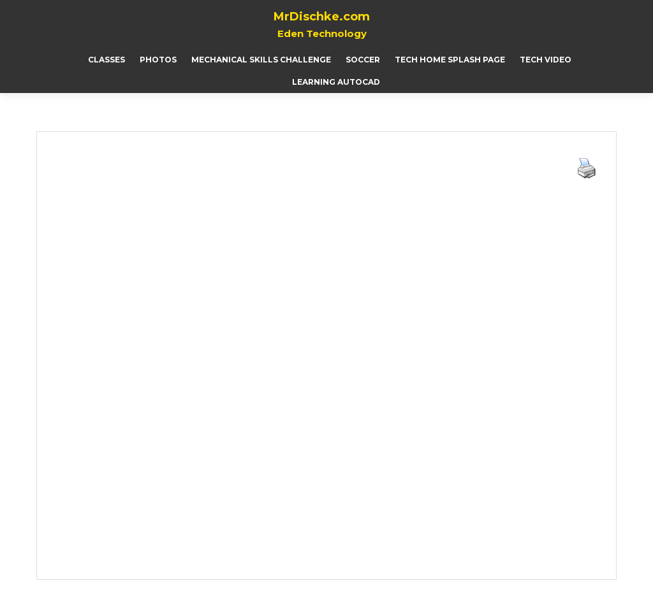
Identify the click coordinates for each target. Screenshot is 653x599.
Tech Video (545, 59)
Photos (158, 59)
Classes (106, 59)
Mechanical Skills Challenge (261, 59)
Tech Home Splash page (450, 59)
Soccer (363, 59)
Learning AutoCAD (336, 82)
